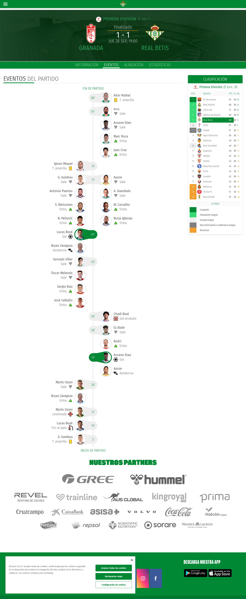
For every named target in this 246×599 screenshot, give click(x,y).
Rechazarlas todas (113, 576)
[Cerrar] (132, 560)
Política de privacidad (196, 591)
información (86, 64)
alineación (134, 64)
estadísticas (160, 64)
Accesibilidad (221, 591)
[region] (70, 575)
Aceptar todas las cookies (113, 568)
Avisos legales (179, 591)
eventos (111, 64)
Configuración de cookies (114, 584)
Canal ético (233, 591)
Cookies (210, 591)
